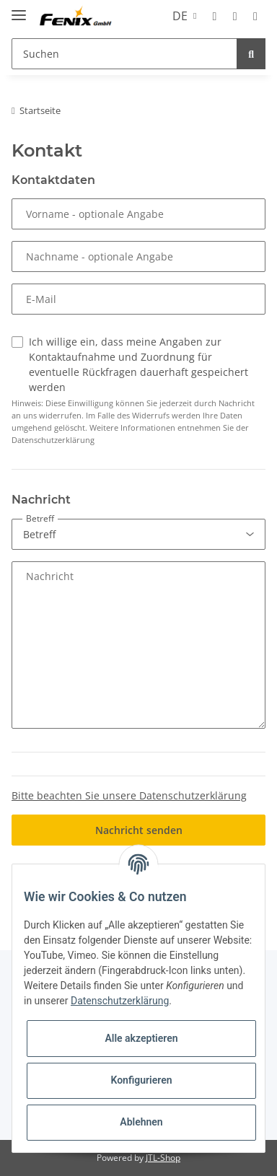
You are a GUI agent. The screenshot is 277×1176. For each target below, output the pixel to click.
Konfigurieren (141, 1080)
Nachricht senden (139, 830)
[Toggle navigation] (19, 9)
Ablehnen (141, 1122)
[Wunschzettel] (235, 15)
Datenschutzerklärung (120, 1000)
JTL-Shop (163, 1157)
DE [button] (180, 16)
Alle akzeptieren (141, 1038)
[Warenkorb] (255, 15)
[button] (214, 15)
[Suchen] (124, 53)
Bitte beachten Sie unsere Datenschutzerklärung (129, 795)
